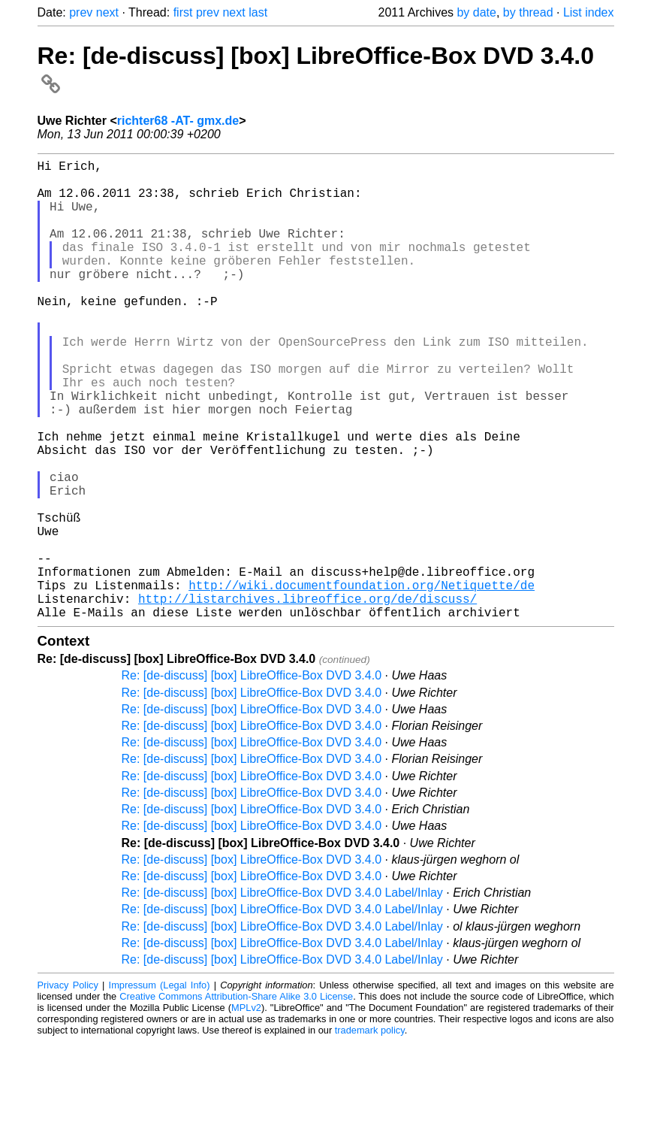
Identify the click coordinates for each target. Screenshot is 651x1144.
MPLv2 (246, 1109)
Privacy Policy (68, 1087)
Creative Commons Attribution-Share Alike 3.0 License (236, 1098)
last (258, 12)
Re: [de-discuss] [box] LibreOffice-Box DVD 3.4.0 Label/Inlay (282, 994)
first (183, 12)
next (107, 12)
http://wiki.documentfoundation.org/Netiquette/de (361, 681)
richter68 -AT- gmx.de (178, 120)
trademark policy (370, 1132)
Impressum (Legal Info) (159, 1087)
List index (588, 12)
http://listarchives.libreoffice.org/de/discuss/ (307, 697)
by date (476, 12)
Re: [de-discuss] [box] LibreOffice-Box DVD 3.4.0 (252, 777)
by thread (528, 12)
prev (80, 12)
